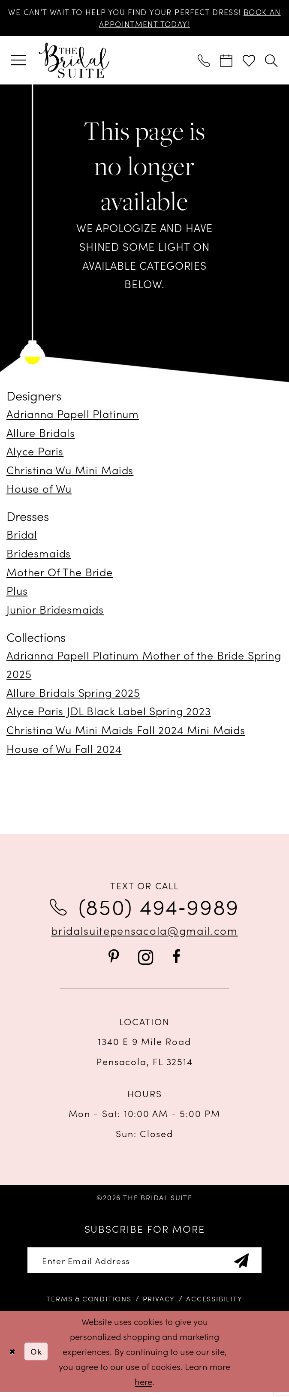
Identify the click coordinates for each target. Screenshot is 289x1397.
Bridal (21, 536)
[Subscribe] (251, 1264)
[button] (18, 62)
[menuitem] (18, 62)
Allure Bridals (40, 434)
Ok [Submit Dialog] (39, 1356)
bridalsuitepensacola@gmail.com (144, 932)
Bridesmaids (38, 555)
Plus (16, 592)
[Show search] (271, 62)
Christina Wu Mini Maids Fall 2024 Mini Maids (125, 732)
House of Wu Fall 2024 (64, 750)
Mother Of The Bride (59, 573)
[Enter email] (144, 1264)
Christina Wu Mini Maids (69, 472)
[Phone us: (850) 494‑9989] (204, 62)
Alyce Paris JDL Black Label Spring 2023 (108, 713)
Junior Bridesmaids (55, 611)
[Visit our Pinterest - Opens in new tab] (113, 959)
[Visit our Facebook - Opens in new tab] (176, 959)
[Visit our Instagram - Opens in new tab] (145, 960)
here (143, 1386)
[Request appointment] (227, 62)
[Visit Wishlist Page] (249, 62)
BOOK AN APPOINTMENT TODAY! (144, 25)
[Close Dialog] (13, 1356)
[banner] (74, 62)
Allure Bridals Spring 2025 (73, 694)
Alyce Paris (34, 453)
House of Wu (39, 490)
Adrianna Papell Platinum (72, 416)
